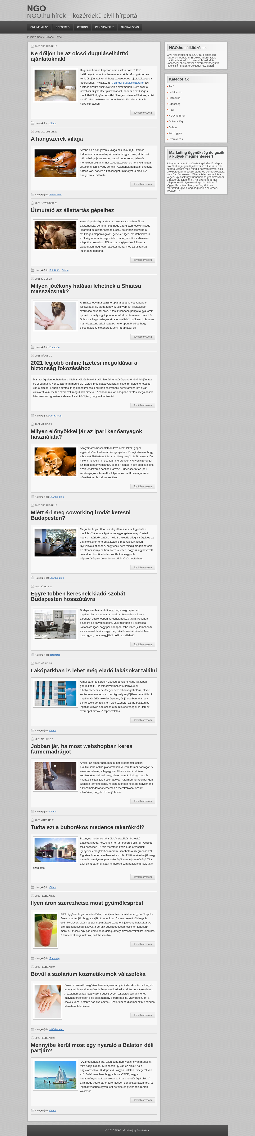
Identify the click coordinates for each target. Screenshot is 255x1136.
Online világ (39, 27)
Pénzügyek (106, 26)
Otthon (82, 27)
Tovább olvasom (143, 112)
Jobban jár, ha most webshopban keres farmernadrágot (81, 749)
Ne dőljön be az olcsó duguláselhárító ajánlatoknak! (80, 56)
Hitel (171, 109)
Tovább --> (173, 190)
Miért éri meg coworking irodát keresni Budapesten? (81, 515)
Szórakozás (130, 27)
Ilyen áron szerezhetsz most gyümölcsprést (87, 903)
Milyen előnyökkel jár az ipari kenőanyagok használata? (86, 434)
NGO (36, 8)
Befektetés (54, 270)
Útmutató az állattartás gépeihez (72, 210)
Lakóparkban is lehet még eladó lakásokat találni (94, 670)
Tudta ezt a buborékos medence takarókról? (87, 827)
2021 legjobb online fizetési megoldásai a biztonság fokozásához (84, 365)
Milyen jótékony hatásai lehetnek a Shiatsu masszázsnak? (86, 288)
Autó (171, 86)
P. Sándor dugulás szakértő (127, 82)
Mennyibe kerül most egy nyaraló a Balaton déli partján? (92, 1048)
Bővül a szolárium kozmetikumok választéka (88, 974)
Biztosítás (174, 98)
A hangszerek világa (57, 139)
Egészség (63, 27)
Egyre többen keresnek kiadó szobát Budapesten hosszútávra (78, 596)
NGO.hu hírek (56, 496)
